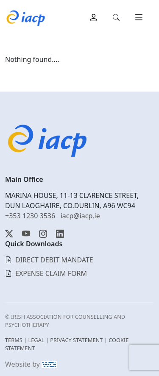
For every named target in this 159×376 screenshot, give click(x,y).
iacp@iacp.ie (80, 215)
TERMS (13, 340)
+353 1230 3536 (30, 215)
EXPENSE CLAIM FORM (51, 273)
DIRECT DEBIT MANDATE (54, 260)
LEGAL (36, 340)
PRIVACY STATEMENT (76, 340)
